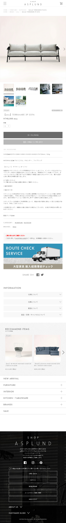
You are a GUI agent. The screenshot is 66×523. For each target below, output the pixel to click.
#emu (14, 227)
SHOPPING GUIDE (20, 238)
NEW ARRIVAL (11, 378)
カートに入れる (33, 135)
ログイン (33, 480)
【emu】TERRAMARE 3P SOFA (37, 10)
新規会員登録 (33, 486)
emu (17, 12)
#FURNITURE (19, 223)
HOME (5, 10)
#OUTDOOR (27, 223)
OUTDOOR (22, 10)
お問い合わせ (33, 474)
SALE (6, 411)
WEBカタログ (33, 499)
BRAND (12, 12)
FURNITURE (13, 10)
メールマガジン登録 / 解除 (33, 493)
